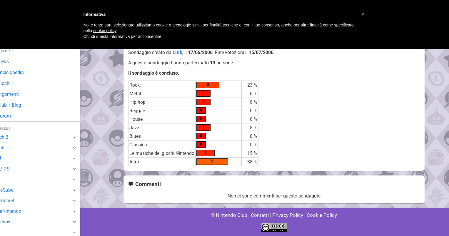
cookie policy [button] (104, 30)
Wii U (10, 158)
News (14, 61)
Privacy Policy (287, 215)
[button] (363, 14)
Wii (8, 179)
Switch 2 (14, 137)
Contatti (261, 215)
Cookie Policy (319, 215)
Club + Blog (20, 105)
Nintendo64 (17, 200)
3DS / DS (14, 169)
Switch (12, 147)
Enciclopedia (22, 72)
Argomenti (19, 94)
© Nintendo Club (231, 215)
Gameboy (15, 222)
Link (176, 52)
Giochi (15, 83)
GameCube (16, 190)
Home (14, 50)
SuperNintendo (20, 211)
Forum (15, 116)
